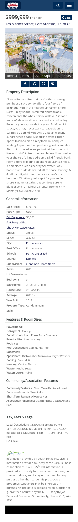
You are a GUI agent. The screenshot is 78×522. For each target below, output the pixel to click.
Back (66, 18)
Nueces (31, 259)
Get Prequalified (16, 222)
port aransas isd (36, 253)
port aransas (34, 243)
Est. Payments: (15, 217)
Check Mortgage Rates (20, 227)
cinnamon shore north (40, 264)
